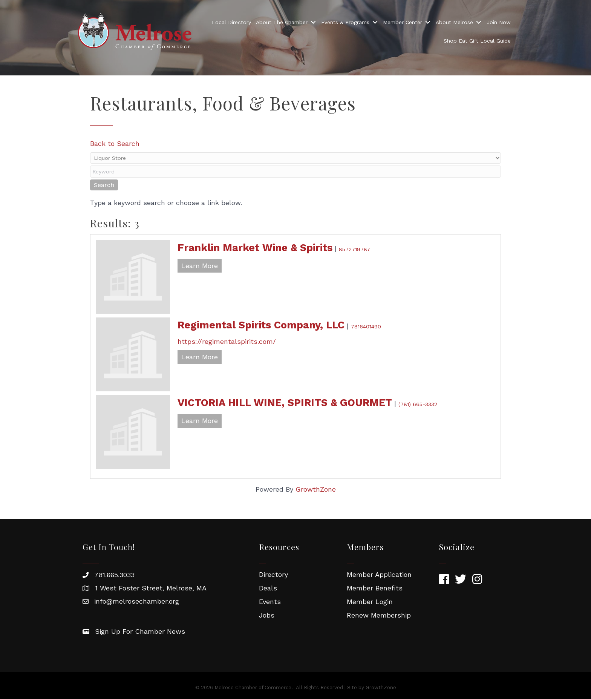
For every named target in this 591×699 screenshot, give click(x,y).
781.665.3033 (114, 575)
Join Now (499, 22)
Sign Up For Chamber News (140, 631)
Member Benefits (375, 588)
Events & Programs (345, 22)
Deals (268, 588)
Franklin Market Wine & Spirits (255, 248)
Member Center (402, 22)
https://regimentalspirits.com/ (227, 341)
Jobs (266, 615)
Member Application (379, 574)
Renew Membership (379, 615)
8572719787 (354, 249)
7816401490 (366, 326)
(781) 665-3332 (417, 404)
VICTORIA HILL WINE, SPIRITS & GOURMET (285, 403)
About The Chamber (282, 22)
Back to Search (114, 143)
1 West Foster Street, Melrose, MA (151, 588)
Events (270, 601)
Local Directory (231, 22)
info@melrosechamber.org (136, 601)
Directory (273, 574)
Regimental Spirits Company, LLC (261, 325)
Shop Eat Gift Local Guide (477, 41)
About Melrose (454, 22)
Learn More (199, 266)
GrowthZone (316, 489)
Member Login (370, 601)
